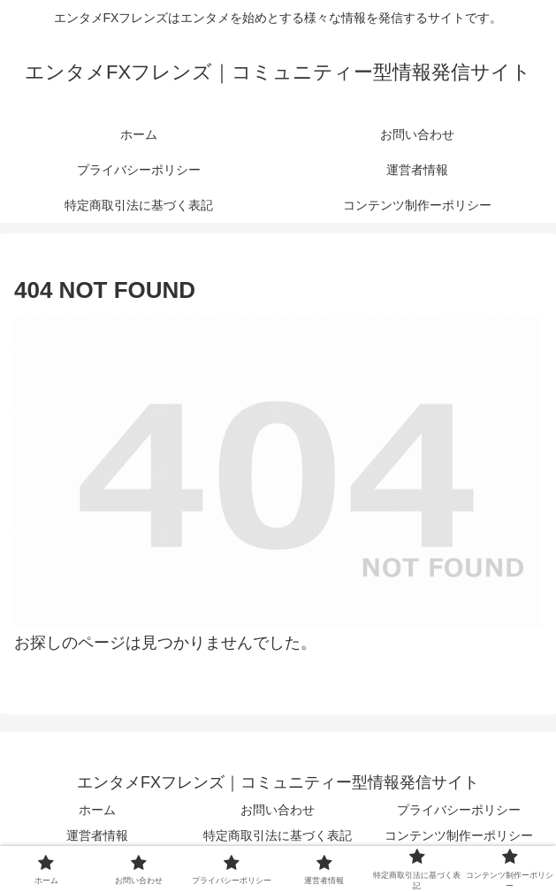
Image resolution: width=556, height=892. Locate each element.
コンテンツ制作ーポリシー (459, 835)
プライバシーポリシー (459, 810)
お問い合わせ (277, 810)
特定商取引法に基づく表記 (277, 835)
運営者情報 (97, 835)
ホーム (97, 810)
